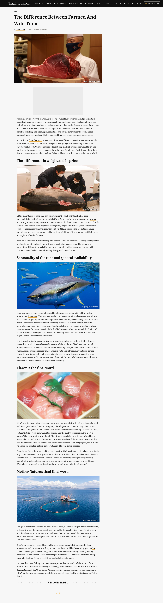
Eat (15, 12)
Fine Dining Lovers (37, 222)
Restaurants (75, 3)
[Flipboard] (124, 4)
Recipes (39, 3)
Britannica (32, 316)
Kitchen (89, 3)
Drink (108, 3)
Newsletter (152, 3)
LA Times (34, 457)
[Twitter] (120, 4)
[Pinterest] (128, 4)
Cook (99, 3)
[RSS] (141, 4)
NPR (35, 146)
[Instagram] (136, 4)
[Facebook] (116, 4)
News (48, 3)
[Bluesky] (132, 4)
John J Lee (20, 29)
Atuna (93, 219)
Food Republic (35, 140)
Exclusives (60, 3)
